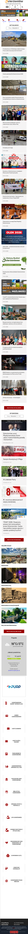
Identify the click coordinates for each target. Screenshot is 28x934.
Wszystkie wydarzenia (14, 539)
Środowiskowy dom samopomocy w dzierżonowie (16, 843)
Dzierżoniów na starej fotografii (10, 605)
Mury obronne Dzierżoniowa (9, 625)
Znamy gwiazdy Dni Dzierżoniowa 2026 (13, 74)
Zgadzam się (14, 932)
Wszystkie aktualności (14, 408)
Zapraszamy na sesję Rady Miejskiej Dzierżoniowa (12, 222)
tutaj (14, 927)
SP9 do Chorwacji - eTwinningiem (11, 397)
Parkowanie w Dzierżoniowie (16, 754)
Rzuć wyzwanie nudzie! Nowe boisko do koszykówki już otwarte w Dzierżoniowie (13, 98)
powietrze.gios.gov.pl (14, 670)
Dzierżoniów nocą (6, 585)
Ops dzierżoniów (16, 817)
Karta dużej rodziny (16, 741)
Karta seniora (16, 728)
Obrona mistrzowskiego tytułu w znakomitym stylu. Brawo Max (11, 123)
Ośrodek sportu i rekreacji (16, 804)
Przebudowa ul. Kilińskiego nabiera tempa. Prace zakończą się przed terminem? (14, 49)
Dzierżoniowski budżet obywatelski (16, 703)
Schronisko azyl (16, 855)
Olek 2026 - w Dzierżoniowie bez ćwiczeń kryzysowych (13, 247)
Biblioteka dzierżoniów (16, 792)
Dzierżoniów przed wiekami (16, 880)
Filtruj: (10, 28)
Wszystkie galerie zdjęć (14, 631)
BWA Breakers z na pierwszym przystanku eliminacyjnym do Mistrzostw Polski (13, 373)
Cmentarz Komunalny (16, 868)
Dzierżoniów (4, 565)
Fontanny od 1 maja (8, 147)
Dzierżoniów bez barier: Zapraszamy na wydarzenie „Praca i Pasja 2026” (13, 197)
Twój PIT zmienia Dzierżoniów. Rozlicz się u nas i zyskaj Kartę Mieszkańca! (14, 297)
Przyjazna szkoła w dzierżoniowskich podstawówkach (12, 348)
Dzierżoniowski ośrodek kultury (16, 766)
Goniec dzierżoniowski (16, 715)
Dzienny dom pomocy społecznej (16, 830)
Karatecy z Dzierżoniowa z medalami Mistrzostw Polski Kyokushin (12, 171)
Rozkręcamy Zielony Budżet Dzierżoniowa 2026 (14, 272)
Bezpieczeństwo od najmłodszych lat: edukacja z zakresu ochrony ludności (13, 322)
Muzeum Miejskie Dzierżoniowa (17, 779)
